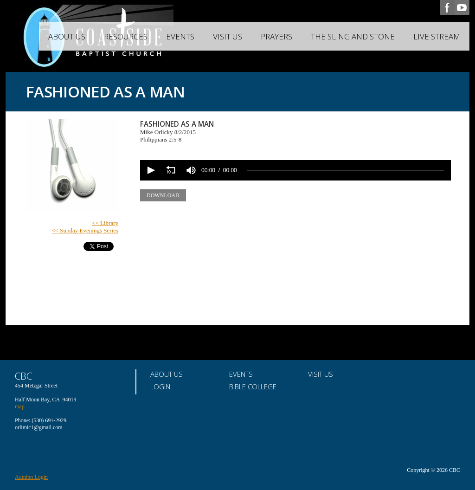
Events (180, 36)
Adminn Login (31, 477)
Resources (126, 36)
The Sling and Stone (353, 36)
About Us (66, 36)
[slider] (345, 170)
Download (163, 195)
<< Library (105, 222)
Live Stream (436, 36)
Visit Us (227, 36)
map (20, 406)
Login (160, 386)
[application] (295, 170)
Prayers (276, 36)
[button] (150, 170)
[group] (191, 170)
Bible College (252, 386)
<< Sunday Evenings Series (84, 230)
